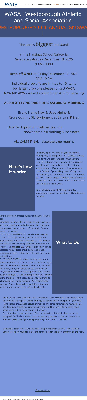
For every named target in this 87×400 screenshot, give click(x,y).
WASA (70, 88)
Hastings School (41, 54)
